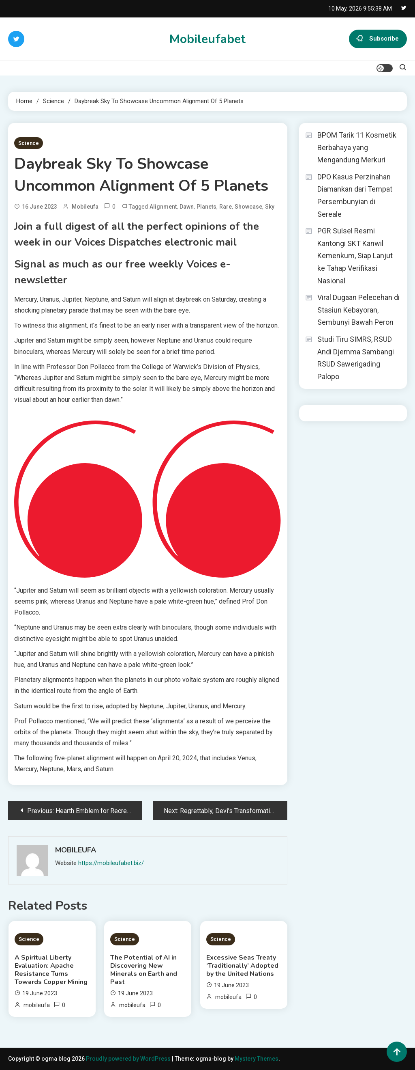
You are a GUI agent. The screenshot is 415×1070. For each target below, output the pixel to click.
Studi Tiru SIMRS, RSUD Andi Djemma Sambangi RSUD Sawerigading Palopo (355, 358)
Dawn (187, 206)
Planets (206, 206)
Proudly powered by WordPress (129, 1058)
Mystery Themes (256, 1058)
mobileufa (85, 206)
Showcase (248, 206)
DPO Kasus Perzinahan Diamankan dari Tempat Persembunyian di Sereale (354, 195)
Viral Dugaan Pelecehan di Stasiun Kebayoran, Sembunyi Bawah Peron (358, 309)
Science (28, 143)
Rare (225, 206)
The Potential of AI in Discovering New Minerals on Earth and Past (143, 970)
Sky (269, 206)
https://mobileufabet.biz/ (111, 863)
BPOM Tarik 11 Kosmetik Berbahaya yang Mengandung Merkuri (356, 147)
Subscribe (378, 39)
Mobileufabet (207, 39)
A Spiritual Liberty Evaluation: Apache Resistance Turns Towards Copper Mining (51, 970)
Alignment (163, 206)
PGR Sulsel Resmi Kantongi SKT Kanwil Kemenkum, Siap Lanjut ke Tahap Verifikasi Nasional (355, 256)
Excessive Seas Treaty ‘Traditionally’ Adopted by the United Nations (242, 966)
